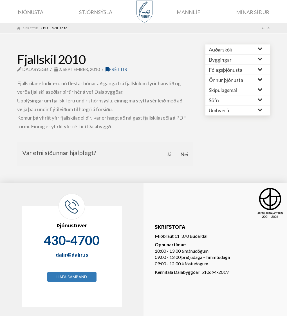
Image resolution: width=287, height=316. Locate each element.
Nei (184, 154)
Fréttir (116, 69)
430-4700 (72, 240)
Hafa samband (72, 276)
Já (169, 154)
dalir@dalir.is (72, 254)
